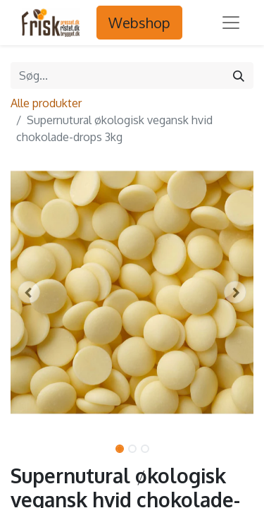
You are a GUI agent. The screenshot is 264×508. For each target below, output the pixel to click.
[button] (29, 292)
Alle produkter (46, 103)
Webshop (139, 22)
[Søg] (238, 75)
